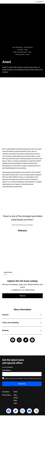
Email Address (7, 370)
